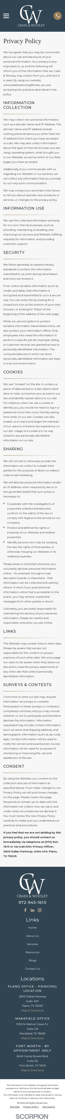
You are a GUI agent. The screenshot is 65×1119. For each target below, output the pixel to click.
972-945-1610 (32, 902)
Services (32, 944)
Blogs (32, 960)
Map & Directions (32, 1010)
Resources (32, 952)
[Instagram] (39, 910)
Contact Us (32, 968)
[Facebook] (25, 910)
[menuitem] (15, 1107)
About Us (32, 936)
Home (32, 927)
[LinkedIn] (32, 910)
